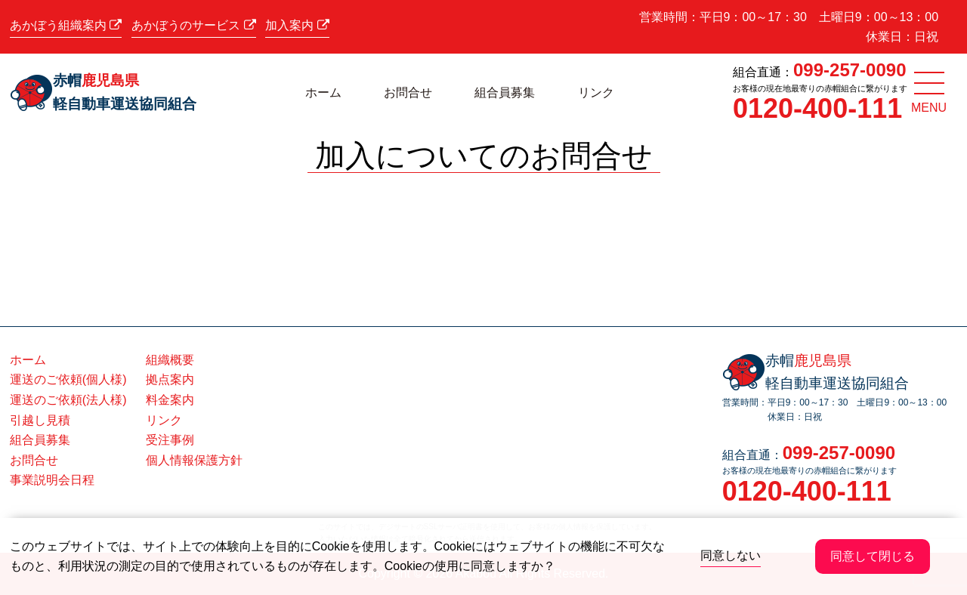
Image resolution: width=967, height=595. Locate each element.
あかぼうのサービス (193, 25)
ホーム (323, 92)
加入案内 (297, 25)
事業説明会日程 (52, 479)
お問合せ (408, 92)
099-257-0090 (849, 70)
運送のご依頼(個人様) (68, 379)
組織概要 (170, 359)
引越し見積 (40, 420)
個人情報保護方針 (194, 460)
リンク (596, 92)
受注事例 (170, 439)
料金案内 (170, 399)
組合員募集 (504, 92)
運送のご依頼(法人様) (68, 399)
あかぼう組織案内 (66, 25)
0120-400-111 (817, 108)
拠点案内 (170, 379)
